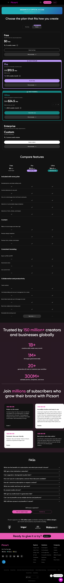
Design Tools (36, 552)
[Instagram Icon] (10, 556)
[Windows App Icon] (15, 552)
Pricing (43, 562)
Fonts (34, 562)
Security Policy (29, 572)
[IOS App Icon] (4, 552)
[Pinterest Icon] (21, 556)
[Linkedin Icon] (14, 556)
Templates (35, 557)
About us (56, 552)
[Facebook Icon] (3, 556)
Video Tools (36, 550)
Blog (55, 557)
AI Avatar (44, 559)
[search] (40, 2)
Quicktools (44, 557)
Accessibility (35, 572)
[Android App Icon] (9, 552)
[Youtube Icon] (18, 556)
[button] (8, 2)
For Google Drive (45, 552)
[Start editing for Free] (32, 50)
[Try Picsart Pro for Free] (32, 80)
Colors (34, 559)
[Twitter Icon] (6, 556)
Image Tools (36, 547)
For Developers (45, 550)
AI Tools (35, 554)
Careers (55, 550)
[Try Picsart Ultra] (32, 112)
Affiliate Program (57, 554)
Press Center (56, 559)
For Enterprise (45, 547)
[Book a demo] (32, 142)
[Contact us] (42, 511)
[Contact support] (22, 511)
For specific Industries (46, 554)
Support (55, 547)
